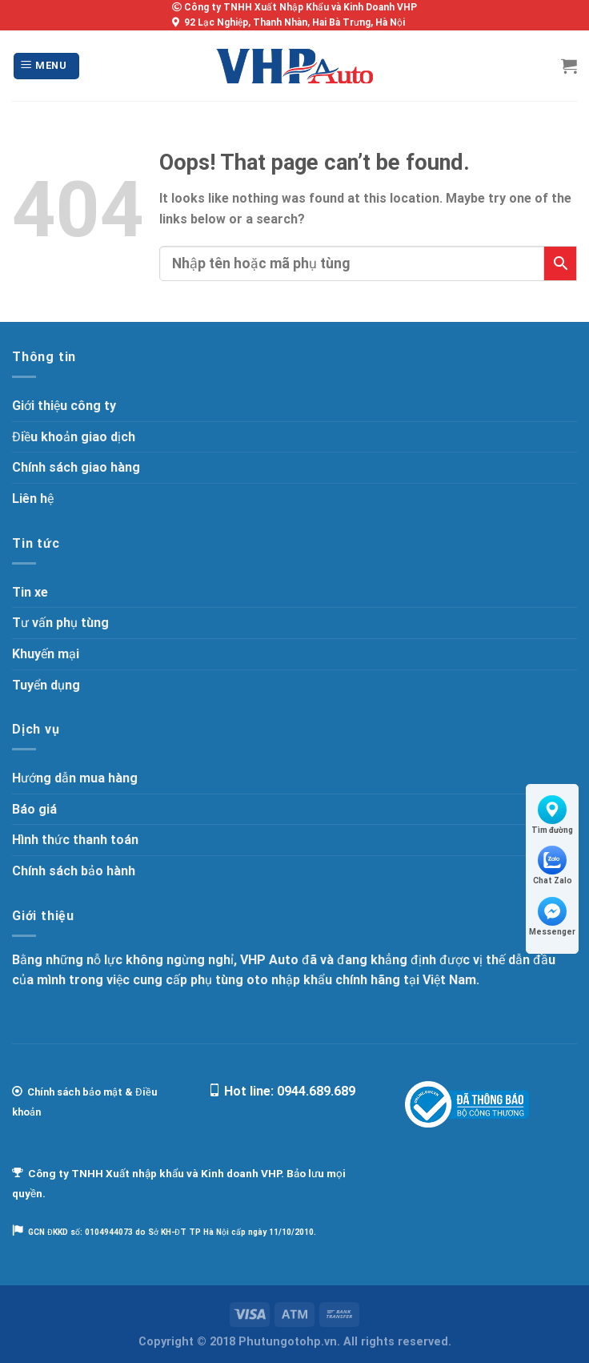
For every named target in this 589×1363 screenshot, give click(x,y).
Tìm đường (552, 814)
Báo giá (34, 809)
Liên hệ (33, 498)
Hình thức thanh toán (75, 839)
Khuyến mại (45, 653)
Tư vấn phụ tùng (60, 622)
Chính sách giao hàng (76, 467)
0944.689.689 (316, 1091)
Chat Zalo (552, 865)
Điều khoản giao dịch (73, 436)
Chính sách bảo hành (73, 871)
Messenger (552, 916)
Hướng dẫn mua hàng (75, 778)
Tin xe (30, 592)
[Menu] (46, 66)
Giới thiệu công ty (64, 405)
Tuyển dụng (46, 685)
